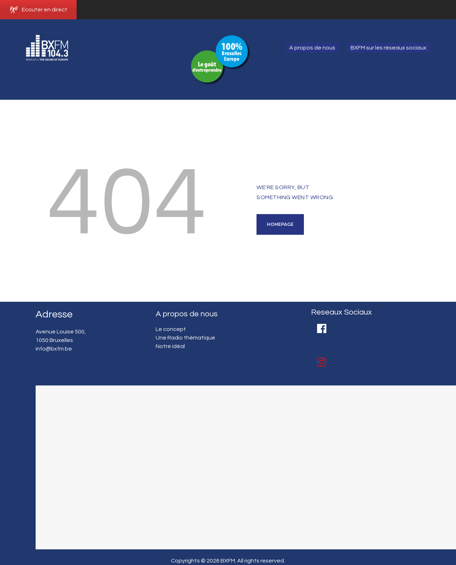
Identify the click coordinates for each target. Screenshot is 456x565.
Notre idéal (170, 346)
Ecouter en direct (38, 9)
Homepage (280, 224)
